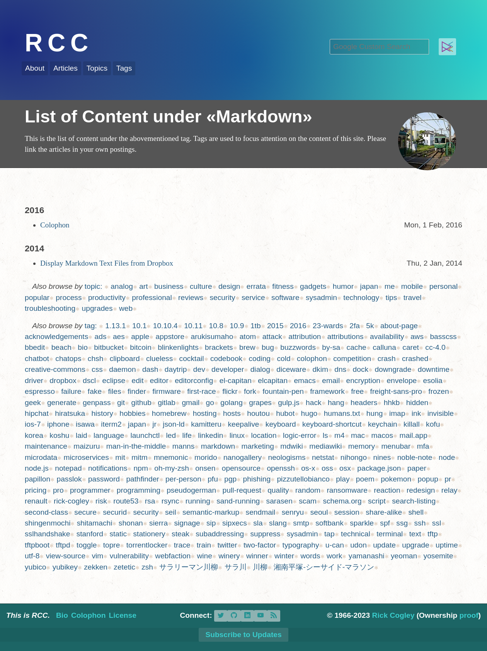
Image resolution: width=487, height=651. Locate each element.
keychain (382, 424)
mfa (423, 446)
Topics (97, 68)
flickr (229, 391)
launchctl (145, 435)
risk (101, 501)
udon (358, 545)
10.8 (216, 326)
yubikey (65, 567)
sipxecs (234, 523)
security (222, 297)
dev (199, 369)
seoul (319, 512)
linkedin (210, 435)
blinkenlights (178, 347)
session (346, 512)
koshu (59, 435)
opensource (241, 468)
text (415, 534)
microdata (41, 457)
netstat (323, 457)
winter (284, 556)
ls (325, 435)
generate (62, 402)
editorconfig (194, 380)
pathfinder (142, 479)
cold (283, 358)
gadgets (313, 286)
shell (415, 512)
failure (71, 391)
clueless (159, 358)
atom (248, 336)
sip (211, 523)
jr (154, 424)
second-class (46, 512)
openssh (281, 468)
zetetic (124, 567)
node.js (37, 468)
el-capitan (236, 380)
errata (256, 286)
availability (387, 336)
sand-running (238, 501)
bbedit (35, 347)
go (210, 402)
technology (361, 297)
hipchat (37, 413)
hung (374, 413)
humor (343, 286)
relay (449, 490)
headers (364, 402)
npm (141, 468)
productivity (107, 297)
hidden (417, 402)
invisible (440, 413)
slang (278, 523)
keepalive (243, 424)
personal (443, 286)
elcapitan (273, 380)
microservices (86, 457)
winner (257, 556)
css (97, 369)
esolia (433, 380)
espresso (40, 391)
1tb (255, 326)
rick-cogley (71, 501)
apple (140, 336)
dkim (320, 369)
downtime (434, 369)
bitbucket (109, 347)
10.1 (139, 326)
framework (327, 391)
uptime (447, 545)
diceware (291, 369)
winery (229, 556)
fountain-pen (283, 391)
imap (397, 413)
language (109, 435)
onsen (205, 468)
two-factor (260, 545)
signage (187, 523)
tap (329, 534)
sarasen (279, 501)
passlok (69, 479)
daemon (122, 369)
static (118, 534)
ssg (402, 523)
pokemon (396, 479)
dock (361, 369)
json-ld (174, 424)
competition (352, 358)
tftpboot (37, 545)
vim (97, 556)
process (69, 297)
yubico (35, 567)
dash (150, 369)
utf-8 (32, 556)
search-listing (414, 501)
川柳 (260, 567)
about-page (399, 326)
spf (385, 523)
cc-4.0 (435, 347)
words (310, 556)
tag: (91, 326)
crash (387, 358)
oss (327, 468)
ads (101, 336)
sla (258, 523)
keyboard (281, 424)
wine (204, 556)
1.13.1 (115, 326)
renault (36, 501)
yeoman (404, 556)
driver (34, 380)
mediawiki (325, 446)
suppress (265, 534)
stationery (149, 534)
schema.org (342, 501)
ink (416, 413)
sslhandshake (47, 534)
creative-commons (55, 369)
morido (205, 457)
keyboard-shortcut (332, 424)
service (253, 297)
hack (314, 402)
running (198, 501)
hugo (309, 413)
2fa (354, 326)
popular (37, 297)
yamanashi (367, 556)
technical (355, 534)
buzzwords (298, 347)
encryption (363, 380)
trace (182, 545)
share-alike (384, 512)
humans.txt (342, 413)
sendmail (261, 512)
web (126, 308)
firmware (166, 391)
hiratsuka (70, 413)
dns (340, 369)
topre (111, 545)
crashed (415, 358)
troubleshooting (50, 308)
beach (61, 347)
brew (247, 347)
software (285, 297)
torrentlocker (147, 545)
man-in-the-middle (136, 446)
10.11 (193, 326)
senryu (293, 512)
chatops (68, 358)
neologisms (286, 457)
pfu (213, 479)
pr (447, 479)
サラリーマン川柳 (188, 567)
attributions (345, 336)
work (334, 556)
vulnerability (129, 556)
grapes (260, 402)
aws (417, 336)
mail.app (413, 435)
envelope (402, 380)
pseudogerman (191, 490)
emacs (305, 380)
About (34, 68)
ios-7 (33, 424)
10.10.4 (165, 326)
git (121, 402)
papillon (37, 479)
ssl (436, 523)
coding (260, 358)
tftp (432, 534)
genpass (97, 402)
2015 (275, 326)
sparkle (362, 523)
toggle (87, 545)
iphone (58, 424)
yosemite (438, 556)
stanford (90, 534)
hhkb (392, 402)
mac (358, 435)
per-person (183, 479)
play (342, 479)
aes (119, 336)
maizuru (86, 446)
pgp (230, 479)
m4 (339, 435)
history (102, 413)
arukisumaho (212, 336)
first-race (201, 391)
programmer (90, 490)
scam (308, 501)
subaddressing (220, 534)
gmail (190, 402)
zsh (147, 567)
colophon (312, 358)
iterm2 (111, 424)
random (307, 490)
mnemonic (171, 457)
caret (410, 347)
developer (227, 369)
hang (336, 402)
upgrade (415, 545)
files (114, 391)
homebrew (169, 413)
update (384, 545)
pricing (36, 490)
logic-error (299, 435)
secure (85, 512)
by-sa (331, 347)
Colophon (55, 225)
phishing (257, 479)
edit (138, 380)
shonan (131, 523)
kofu (433, 424)
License (122, 615)
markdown (218, 446)
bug (268, 347)
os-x (308, 468)
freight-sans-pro (396, 391)
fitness (282, 286)
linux (237, 435)
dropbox (62, 380)
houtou (258, 413)
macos (382, 435)
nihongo (354, 457)
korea (34, 435)
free (357, 391)
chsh (96, 358)
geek (33, 402)
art (143, 286)
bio (83, 347)
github (141, 402)
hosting (205, 413)
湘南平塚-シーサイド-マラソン (324, 567)
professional (152, 297)
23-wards (328, 326)
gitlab (166, 402)
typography (301, 545)
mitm (139, 457)
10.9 (237, 326)
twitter (227, 545)
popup (427, 479)
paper (416, 468)
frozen (438, 391)
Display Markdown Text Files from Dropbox (106, 263)
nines (382, 457)
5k (370, 326)
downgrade (393, 369)
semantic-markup (210, 512)
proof (469, 615)
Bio (62, 615)
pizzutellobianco (303, 479)
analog (122, 286)
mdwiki (291, 446)
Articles (65, 68)
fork (250, 391)
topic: (93, 286)
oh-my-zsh (171, 468)
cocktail (191, 358)
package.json (379, 468)
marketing (258, 446)
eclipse (113, 380)
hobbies (132, 413)
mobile (412, 286)
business (169, 286)
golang (231, 402)
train (204, 545)
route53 (125, 501)
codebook (226, 358)
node (447, 457)
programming (138, 490)
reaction (387, 490)
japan (369, 286)
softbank (329, 523)
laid (81, 435)
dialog (260, 369)
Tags (124, 68)
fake (95, 391)
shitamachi (94, 523)
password (104, 479)
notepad (68, 468)
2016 (298, 326)
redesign (421, 490)
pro (58, 490)
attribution (304, 336)
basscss (443, 336)
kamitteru (206, 424)
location (264, 435)
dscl (89, 380)
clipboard (125, 358)
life (187, 435)
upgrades (97, 308)
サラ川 (236, 567)
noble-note (415, 457)
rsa (150, 501)
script (377, 501)
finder (137, 391)
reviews (190, 297)
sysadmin (321, 297)
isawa (85, 424)
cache (356, 347)
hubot (285, 413)
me (390, 286)
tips (391, 297)
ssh (420, 523)
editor (159, 380)
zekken (95, 567)
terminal (389, 534)
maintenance (46, 446)
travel (413, 297)
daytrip (176, 369)
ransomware (347, 490)
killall (412, 424)
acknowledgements (56, 336)
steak (180, 534)
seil (170, 512)
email (331, 380)
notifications (107, 468)
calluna (384, 347)
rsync (170, 501)
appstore (169, 336)
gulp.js (288, 402)
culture (201, 286)
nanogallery (242, 457)
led (171, 435)
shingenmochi (47, 523)
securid (115, 512)
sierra (158, 523)
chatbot (37, 358)
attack (272, 336)
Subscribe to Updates (243, 635)
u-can (334, 545)
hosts (232, 413)
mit (120, 457)
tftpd (63, 545)
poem (365, 479)
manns (183, 446)
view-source (65, 556)
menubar (395, 446)
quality (278, 490)
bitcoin (140, 347)
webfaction (173, 556)
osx (345, 468)
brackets (219, 347)
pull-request (242, 490)
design (229, 286)
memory (361, 446)
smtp (301, 523)
